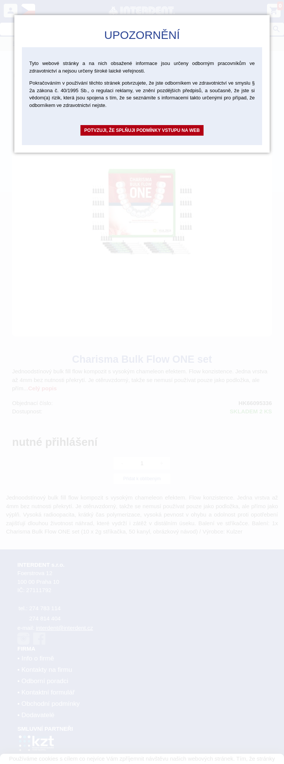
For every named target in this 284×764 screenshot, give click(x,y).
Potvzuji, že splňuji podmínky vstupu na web (142, 130)
